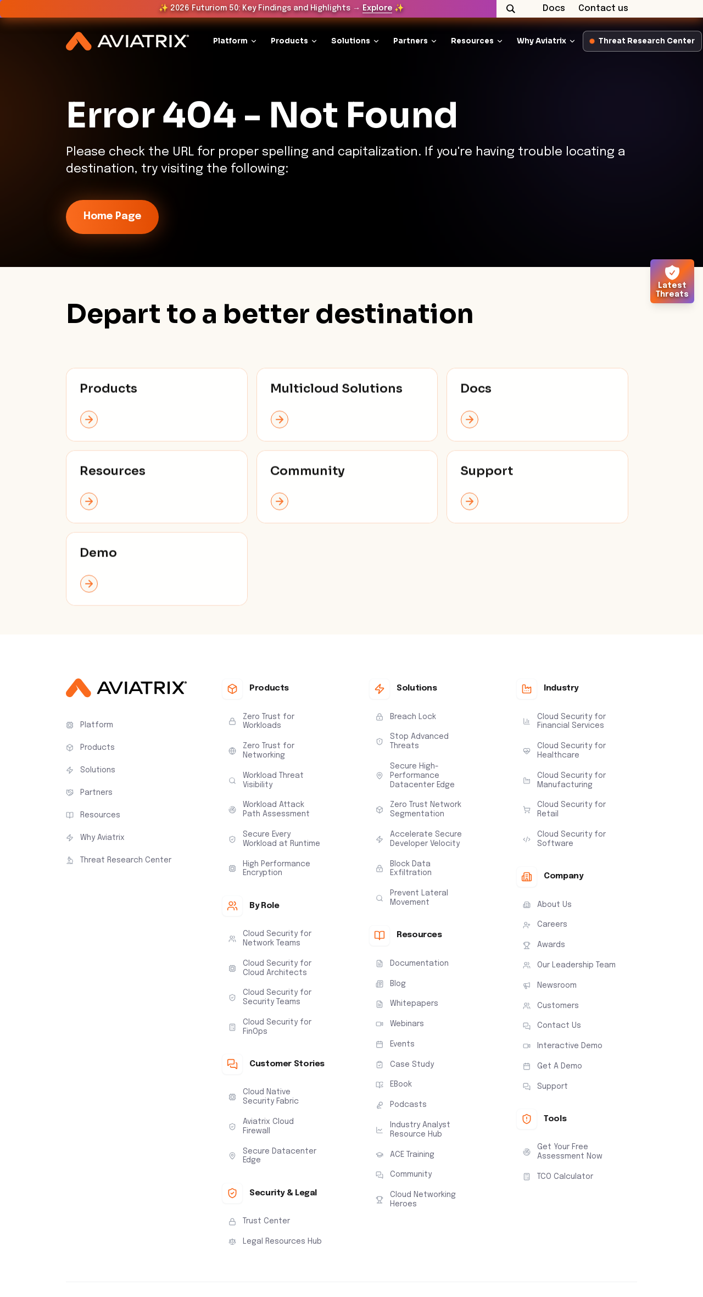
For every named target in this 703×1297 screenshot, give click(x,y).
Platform (230, 41)
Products (289, 41)
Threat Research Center (642, 41)
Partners (410, 41)
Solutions (350, 41)
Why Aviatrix (541, 41)
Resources (472, 41)
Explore (377, 8)
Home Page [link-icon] (112, 216)
